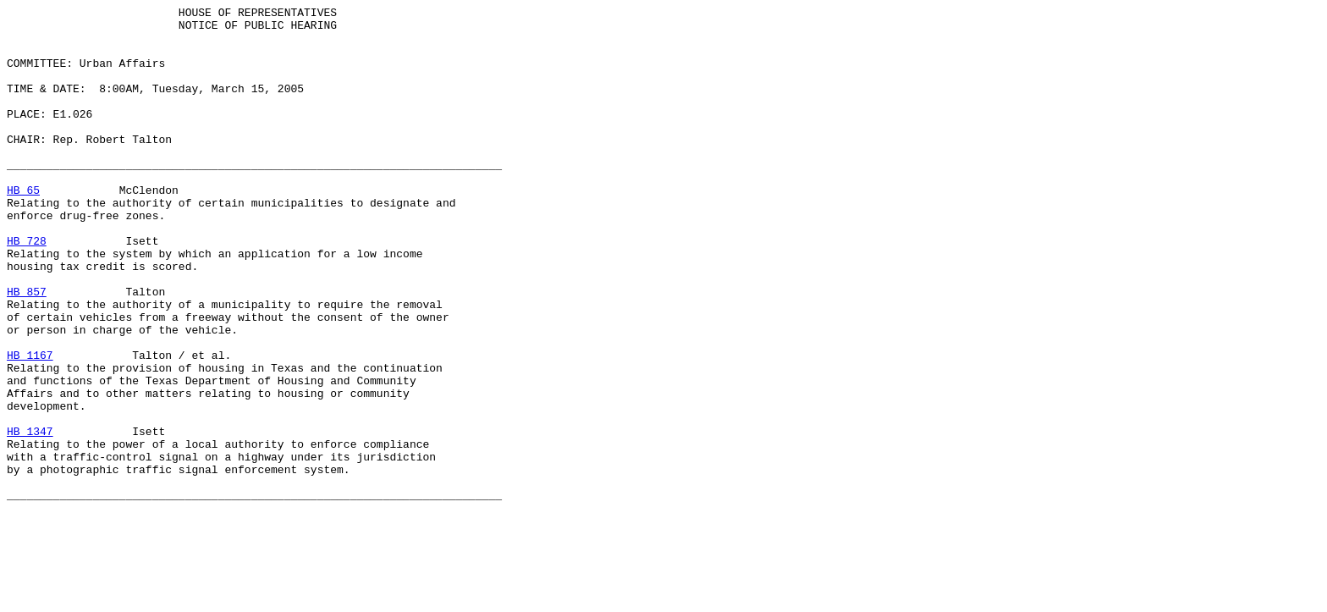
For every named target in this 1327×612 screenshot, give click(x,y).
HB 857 (27, 349)
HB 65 (23, 227)
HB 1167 (30, 425)
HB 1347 (30, 517)
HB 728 (27, 288)
